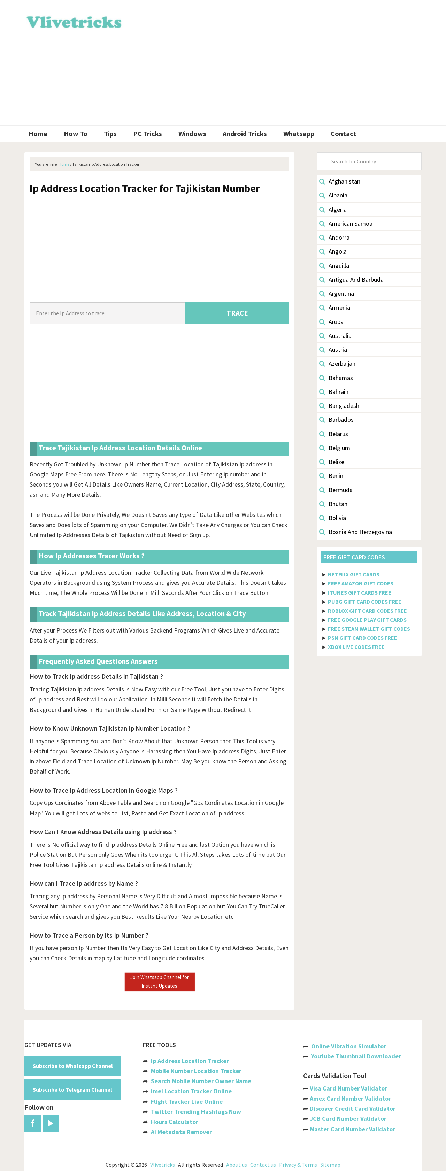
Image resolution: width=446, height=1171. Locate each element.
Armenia (334, 307)
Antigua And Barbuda (351, 280)
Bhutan (333, 504)
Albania (333, 195)
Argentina (336, 293)
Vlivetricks (73, 21)
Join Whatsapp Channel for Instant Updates (159, 981)
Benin (331, 476)
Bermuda (336, 490)
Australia (335, 336)
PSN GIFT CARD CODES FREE (362, 637)
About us (236, 1164)
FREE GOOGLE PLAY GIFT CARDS (367, 619)
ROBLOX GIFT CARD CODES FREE (367, 610)
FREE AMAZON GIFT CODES (360, 583)
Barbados (336, 420)
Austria (333, 350)
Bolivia (332, 518)
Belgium (334, 448)
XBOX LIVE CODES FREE (356, 646)
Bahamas (336, 378)
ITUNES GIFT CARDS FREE (359, 592)
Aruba (331, 322)
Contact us (263, 1164)
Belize (331, 462)
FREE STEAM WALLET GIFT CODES (369, 628)
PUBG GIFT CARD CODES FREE (364, 601)
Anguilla (334, 266)
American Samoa (345, 223)
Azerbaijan (337, 363)
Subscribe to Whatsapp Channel (73, 1065)
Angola (333, 251)
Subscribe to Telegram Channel (72, 1089)
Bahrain (333, 392)
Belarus (333, 434)
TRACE (237, 313)
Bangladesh (339, 406)
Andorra (334, 237)
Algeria (333, 209)
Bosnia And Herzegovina (355, 532)
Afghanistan (339, 181)
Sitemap (330, 1164)
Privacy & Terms (298, 1164)
